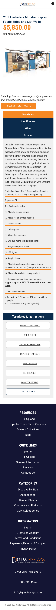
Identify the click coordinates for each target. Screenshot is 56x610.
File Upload (28, 418)
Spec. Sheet (28, 334)
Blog (28, 434)
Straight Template (28, 344)
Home (28, 451)
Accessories (28, 494)
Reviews (28, 135)
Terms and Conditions (28, 538)
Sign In (28, 527)
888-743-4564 (28, 582)
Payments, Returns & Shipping (28, 543)
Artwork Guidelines (28, 429)
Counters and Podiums (28, 505)
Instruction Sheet (28, 325)
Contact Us (28, 472)
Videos (28, 128)
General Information (28, 462)
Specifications (28, 121)
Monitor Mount (28, 382)
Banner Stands (28, 500)
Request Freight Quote (18, 106)
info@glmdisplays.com (28, 592)
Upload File (28, 392)
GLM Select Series (28, 510)
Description (28, 114)
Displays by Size (28, 489)
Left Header (28, 372)
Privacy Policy (28, 548)
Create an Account (28, 532)
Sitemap (47, 605)
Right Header (28, 363)
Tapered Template (28, 353)
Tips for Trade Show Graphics (28, 424)
